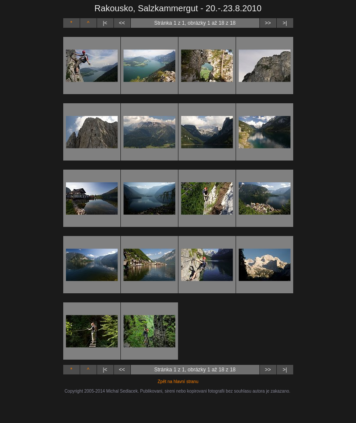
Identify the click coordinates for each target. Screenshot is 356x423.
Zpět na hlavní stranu (178, 381)
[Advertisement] (178, 406)
